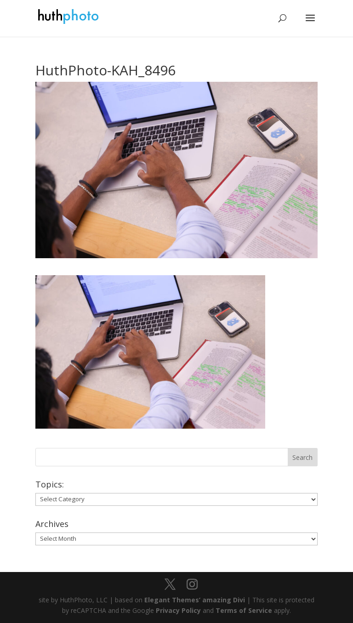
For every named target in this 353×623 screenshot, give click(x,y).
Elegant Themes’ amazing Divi (193, 599)
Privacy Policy (178, 610)
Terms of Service (244, 610)
